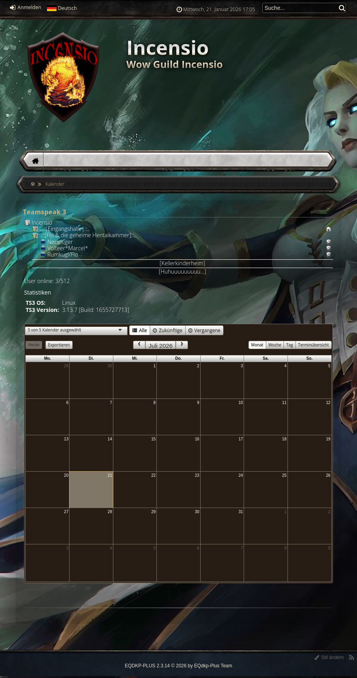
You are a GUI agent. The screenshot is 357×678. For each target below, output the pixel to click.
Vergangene (204, 330)
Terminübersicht (313, 344)
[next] (182, 345)
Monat (257, 344)
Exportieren (59, 344)
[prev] (139, 345)
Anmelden (25, 7)
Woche (275, 344)
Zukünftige (167, 330)
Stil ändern (329, 657)
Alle (139, 330)
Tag (289, 344)
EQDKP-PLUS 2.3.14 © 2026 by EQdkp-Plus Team (178, 666)
